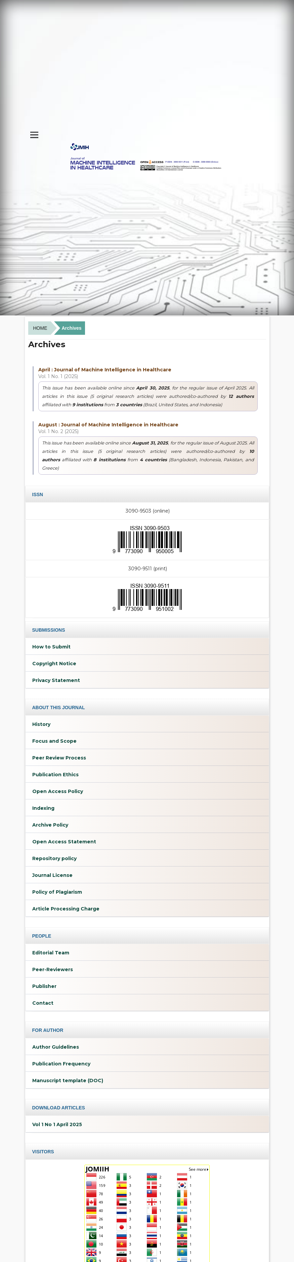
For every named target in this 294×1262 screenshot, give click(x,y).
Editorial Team (50, 953)
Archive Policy (50, 825)
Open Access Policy (57, 791)
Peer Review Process (59, 758)
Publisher (44, 986)
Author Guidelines (55, 1047)
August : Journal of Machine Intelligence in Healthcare (108, 425)
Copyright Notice (54, 664)
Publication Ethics (55, 775)
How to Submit (51, 647)
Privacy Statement (56, 680)
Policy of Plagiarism (57, 892)
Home (40, 328)
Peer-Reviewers (52, 969)
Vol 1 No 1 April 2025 (57, 1124)
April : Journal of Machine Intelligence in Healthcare (104, 370)
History (41, 724)
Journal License (52, 875)
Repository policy (54, 858)
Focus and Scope (54, 741)
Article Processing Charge (65, 909)
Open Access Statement (64, 842)
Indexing (43, 808)
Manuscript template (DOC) (67, 1080)
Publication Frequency (61, 1064)
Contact (42, 1003)
